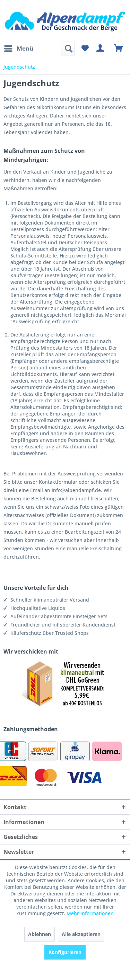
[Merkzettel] (85, 48)
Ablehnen (39, 934)
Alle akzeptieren (81, 934)
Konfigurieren (65, 952)
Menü (18, 47)
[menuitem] (18, 48)
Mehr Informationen (90, 913)
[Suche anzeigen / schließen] (68, 48)
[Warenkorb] (119, 48)
